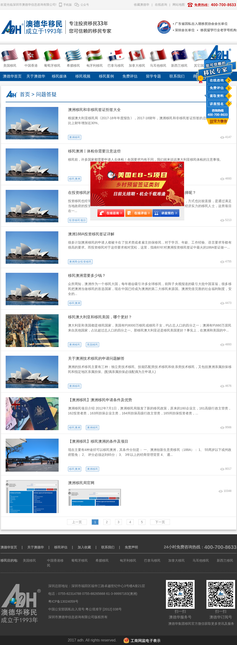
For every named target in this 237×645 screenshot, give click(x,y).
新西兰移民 (225, 560)
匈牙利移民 (128, 560)
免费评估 (217, 88)
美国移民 (29, 560)
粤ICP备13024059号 (63, 601)
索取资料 (217, 96)
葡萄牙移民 (79, 560)
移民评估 (60, 547)
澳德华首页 (12, 76)
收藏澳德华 (141, 4)
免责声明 (131, 547)
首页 (25, 94)
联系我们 (177, 76)
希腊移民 (102, 560)
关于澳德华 (35, 76)
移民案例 (106, 76)
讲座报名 (217, 104)
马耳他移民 (201, 560)
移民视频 (82, 76)
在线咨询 (217, 80)
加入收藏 (84, 547)
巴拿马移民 (152, 560)
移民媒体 (59, 76)
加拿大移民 (176, 560)
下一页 (160, 522)
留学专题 (153, 76)
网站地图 (179, 4)
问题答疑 (46, 94)
